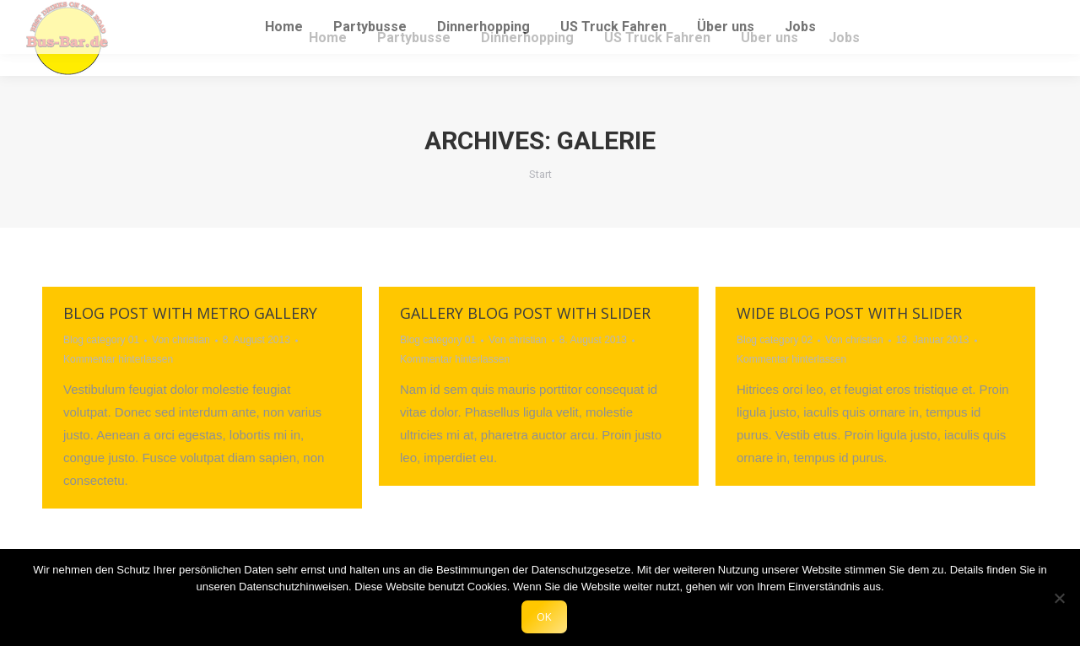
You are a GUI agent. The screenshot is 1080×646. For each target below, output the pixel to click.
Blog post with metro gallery (190, 313)
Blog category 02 (775, 340)
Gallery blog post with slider (525, 313)
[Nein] (1058, 597)
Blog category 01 (101, 340)
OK (544, 616)
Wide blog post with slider (849, 313)
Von (181, 340)
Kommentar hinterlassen (118, 359)
